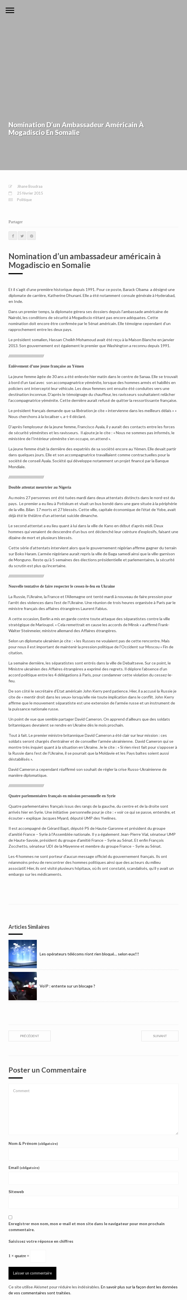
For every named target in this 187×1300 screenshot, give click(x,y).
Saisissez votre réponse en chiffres (40, 1241)
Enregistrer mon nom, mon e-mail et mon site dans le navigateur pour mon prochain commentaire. (86, 1226)
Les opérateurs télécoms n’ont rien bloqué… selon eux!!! (73, 954)
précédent (29, 1036)
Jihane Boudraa (29, 186)
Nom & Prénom (33, 1143)
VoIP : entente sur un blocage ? (51, 986)
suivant (160, 1036)
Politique (24, 199)
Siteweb (16, 1191)
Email (23, 1167)
